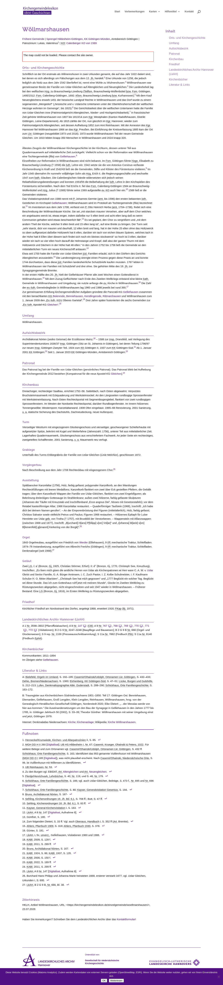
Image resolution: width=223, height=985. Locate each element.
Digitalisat (53, 744)
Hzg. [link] (47, 91)
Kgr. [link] (91, 116)
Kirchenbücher (178, 79)
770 (138, 625)
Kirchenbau (176, 59)
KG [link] (50, 296)
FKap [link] (118, 608)
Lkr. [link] (30, 133)
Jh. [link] (92, 78)
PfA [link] (130, 634)
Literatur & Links (179, 84)
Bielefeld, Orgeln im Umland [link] (41, 676)
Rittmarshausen (112, 296)
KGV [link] (59, 300)
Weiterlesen (116, 980)
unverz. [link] (45, 835)
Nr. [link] (28, 625)
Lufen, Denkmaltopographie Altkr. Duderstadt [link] (63, 685)
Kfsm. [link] (79, 95)
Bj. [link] (124, 608)
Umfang (174, 43)
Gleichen (52, 304)
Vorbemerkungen (134, 12)
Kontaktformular (126, 919)
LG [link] (30, 566)
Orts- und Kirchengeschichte (187, 37)
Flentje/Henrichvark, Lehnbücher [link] (44, 776)
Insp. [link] (112, 339)
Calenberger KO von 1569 (81, 43)
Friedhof (174, 64)
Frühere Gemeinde (33, 38)
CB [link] (90, 625)
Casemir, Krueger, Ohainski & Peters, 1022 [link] (118, 744)
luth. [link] (68, 164)
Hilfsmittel (171, 12)
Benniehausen (74, 296)
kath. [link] (37, 177)
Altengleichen (71, 771)
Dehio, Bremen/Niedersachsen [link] (40, 681)
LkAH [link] (30, 812)
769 (128, 625)
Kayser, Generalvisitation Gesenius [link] (97, 789)
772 (32, 629)
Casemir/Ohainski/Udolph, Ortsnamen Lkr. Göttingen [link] (104, 676)
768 (117, 625)
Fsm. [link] (135, 91)
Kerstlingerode (92, 296)
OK (104, 980)
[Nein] (218, 976)
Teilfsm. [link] (88, 91)
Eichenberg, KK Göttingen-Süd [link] (88, 681)
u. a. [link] (24, 412)
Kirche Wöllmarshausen (121, 722)
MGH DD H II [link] (33, 744)
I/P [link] (108, 542)
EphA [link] (38, 638)
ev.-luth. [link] (31, 287)
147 (82, 625)
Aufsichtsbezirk (178, 48)
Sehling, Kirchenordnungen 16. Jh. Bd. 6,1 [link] (49, 798)
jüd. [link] (85, 253)
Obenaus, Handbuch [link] (87, 821)
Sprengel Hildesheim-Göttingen (64, 38)
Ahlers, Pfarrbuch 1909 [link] (40, 825)
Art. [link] (60, 771)
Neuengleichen (97, 771)
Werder (83, 542)
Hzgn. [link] (135, 160)
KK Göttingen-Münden (97, 38)
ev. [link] (103, 190)
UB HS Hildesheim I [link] (72, 744)
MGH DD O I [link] (30, 758)
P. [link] (74, 198)
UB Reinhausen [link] (34, 767)
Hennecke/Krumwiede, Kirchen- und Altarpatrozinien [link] (55, 739)
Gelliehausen (67, 156)
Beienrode (59, 296)
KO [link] (63, 43)
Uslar (150, 570)
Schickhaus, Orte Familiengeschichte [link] (126, 685)
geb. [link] (48, 518)
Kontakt (189, 12)
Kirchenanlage (85, 722)
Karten (153, 12)
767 (107, 625)
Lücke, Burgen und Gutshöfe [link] (135, 681)
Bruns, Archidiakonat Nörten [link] (41, 794)
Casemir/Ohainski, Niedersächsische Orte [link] (125, 758)
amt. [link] (100, 198)
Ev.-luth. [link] (51, 300)
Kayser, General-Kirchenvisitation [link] (46, 807)
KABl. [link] (30, 839)
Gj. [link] (50, 566)
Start (117, 12)
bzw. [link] (128, 91)
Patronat (174, 53)
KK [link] (82, 347)
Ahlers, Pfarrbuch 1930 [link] (77, 825)
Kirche (72, 722)
